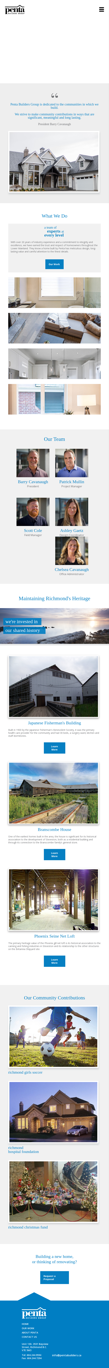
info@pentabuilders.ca (66, 1355)
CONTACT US (29, 1337)
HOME (25, 1324)
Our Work (54, 264)
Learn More (54, 748)
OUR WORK (28, 1328)
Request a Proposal (50, 1277)
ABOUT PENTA (30, 1332)
